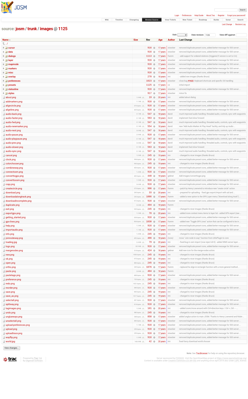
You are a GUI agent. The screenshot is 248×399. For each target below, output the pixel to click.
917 (150, 98)
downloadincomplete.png (19, 219)
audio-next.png (13, 140)
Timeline (119, 20)
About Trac (210, 15)
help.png (10, 246)
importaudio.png (14, 251)
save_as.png (12, 325)
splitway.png (12, 334)
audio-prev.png (13, 154)
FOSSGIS (180, 393)
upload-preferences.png (18, 357)
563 (150, 126)
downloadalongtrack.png (18, 214)
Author (171, 39)
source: (8, 28)
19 (150, 103)
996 (150, 205)
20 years (162, 103)
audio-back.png (13, 121)
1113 (149, 57)
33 (150, 209)
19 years (162, 168)
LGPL (236, 396)
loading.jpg (11, 265)
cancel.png (11, 168)
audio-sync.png (13, 163)
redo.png (10, 311)
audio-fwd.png (13, 131)
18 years (162, 80)
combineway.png (14, 182)
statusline (13, 94)
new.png (10, 279)
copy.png (10, 200)
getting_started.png (15, 237)
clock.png (11, 172)
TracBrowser (202, 388)
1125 (62, 28)
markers (12, 71)
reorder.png (11, 316)
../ (7, 43)
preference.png (13, 307)
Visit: (174, 34)
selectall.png (12, 330)
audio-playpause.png (16, 149)
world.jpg (10, 376)
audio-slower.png (14, 159)
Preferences (187, 15)
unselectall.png (13, 353)
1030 (149, 242)
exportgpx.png (13, 233)
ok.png (9, 283)
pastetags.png (13, 302)
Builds (216, 20)
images (46, 28)
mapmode (13, 66)
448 (150, 191)
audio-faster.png (14, 126)
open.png (10, 288)
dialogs (12, 57)
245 (150, 168)
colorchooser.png (14, 177)
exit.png (10, 228)
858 (150, 348)
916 (150, 48)
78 (150, 233)
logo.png (10, 270)
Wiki (107, 20)
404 (150, 223)
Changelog (134, 20)
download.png (13, 209)
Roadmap (203, 20)
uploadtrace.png (14, 367)
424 (150, 274)
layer (10, 61)
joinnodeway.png (14, 260)
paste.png (11, 297)
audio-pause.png (14, 145)
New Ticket (187, 20)
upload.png (11, 362)
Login (177, 15)
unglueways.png (14, 348)
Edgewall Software (34, 396)
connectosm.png (14, 186)
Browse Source (151, 20)
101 (150, 339)
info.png (10, 256)
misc (10, 75)
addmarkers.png (14, 108)
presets (12, 89)
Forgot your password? (236, 15)
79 (150, 265)
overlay (12, 80)
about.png (11, 103)
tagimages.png (13, 339)
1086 (149, 214)
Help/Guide (198, 15)
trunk (32, 28)
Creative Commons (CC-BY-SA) (182, 396)
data (10, 52)
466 (150, 260)
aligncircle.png (13, 112)
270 (150, 80)
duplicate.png (12, 223)
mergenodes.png (14, 274)
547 (150, 122)
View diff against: (233, 35)
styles (11, 98)
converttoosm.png (15, 196)
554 (150, 135)
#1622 (190, 85)
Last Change (227, 24)
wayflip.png (11, 371)
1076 (149, 293)
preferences (14, 84)
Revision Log (240, 24)
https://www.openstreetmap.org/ (232, 393)
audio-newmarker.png (17, 135)
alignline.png (12, 117)
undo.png (10, 344)
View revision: (197, 35)
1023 (149, 85)
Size (136, 39)
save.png (10, 320)
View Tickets (170, 20)
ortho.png (11, 293)
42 (150, 376)
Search (240, 20)
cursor (11, 47)
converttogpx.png (15, 191)
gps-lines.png (12, 242)
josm (20, 28)
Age (160, 39)
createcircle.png (14, 205)
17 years (162, 48)
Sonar (228, 20)
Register (221, 15)
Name (5, 39)
